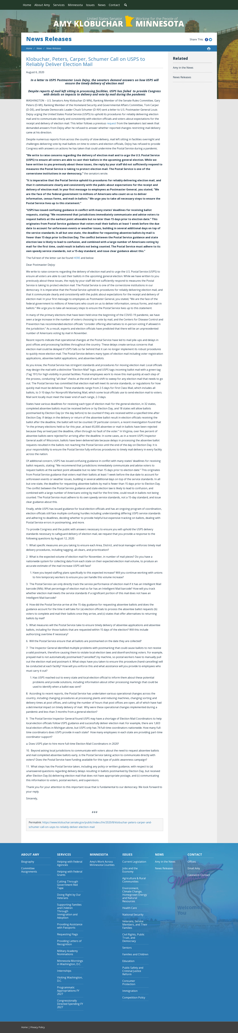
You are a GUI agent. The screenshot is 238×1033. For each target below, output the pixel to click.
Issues (90, 5)
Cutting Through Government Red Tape (67, 885)
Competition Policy (133, 997)
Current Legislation (134, 861)
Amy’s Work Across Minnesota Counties (102, 863)
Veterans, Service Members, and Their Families (134, 925)
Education (128, 961)
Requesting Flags (67, 934)
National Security (132, 914)
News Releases (49, 39)
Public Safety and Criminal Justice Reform (132, 971)
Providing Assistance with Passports (69, 926)
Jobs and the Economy (130, 870)
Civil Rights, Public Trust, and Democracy (133, 938)
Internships (64, 971)
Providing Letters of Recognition (69, 942)
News (102, 5)
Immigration (130, 991)
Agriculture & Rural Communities (134, 880)
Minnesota (75, 5)
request (111, 123)
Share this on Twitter (210, 39)
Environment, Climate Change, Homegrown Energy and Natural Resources (134, 895)
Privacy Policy (37, 1027)
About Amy (42, 5)
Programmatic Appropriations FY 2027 (68, 991)
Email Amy (194, 868)
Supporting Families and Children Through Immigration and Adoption (69, 911)
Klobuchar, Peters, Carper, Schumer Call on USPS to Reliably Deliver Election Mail (85, 61)
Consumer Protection (128, 982)
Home (27, 5)
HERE (77, 258)
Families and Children (135, 954)
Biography (27, 861)
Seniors (127, 947)
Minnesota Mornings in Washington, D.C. (70, 962)
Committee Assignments (29, 870)
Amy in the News (183, 67)
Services (59, 5)
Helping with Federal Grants (69, 873)
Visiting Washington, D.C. (70, 979)
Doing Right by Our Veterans (69, 896)
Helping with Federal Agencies (69, 863)
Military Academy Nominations (67, 952)
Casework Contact (199, 875)
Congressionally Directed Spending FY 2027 (70, 1004)
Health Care (129, 908)
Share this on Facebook (206, 39)
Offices (192, 861)
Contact (114, 5)
